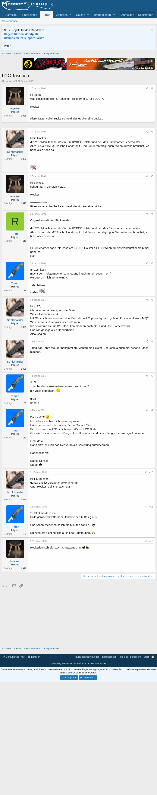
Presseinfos (29, 14)
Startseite (11, 14)
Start (146, 769)
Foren (47, 14)
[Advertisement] (78, 78)
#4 (152, 327)
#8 (152, 489)
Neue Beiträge (9, 21)
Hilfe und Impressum (129, 769)
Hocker (8, 134)
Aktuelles (62, 14)
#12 (151, 654)
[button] (70, 14)
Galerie (80, 14)
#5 (152, 376)
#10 (151, 585)
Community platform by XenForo (79, 776)
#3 (152, 289)
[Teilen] (147, 142)
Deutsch (34, 769)
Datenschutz (109, 769)
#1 (152, 142)
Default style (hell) (14, 769)
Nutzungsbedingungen (87, 769)
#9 (152, 523)
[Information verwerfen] (151, 30)
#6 (152, 413)
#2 (152, 244)
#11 (151, 619)
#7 (152, 454)
